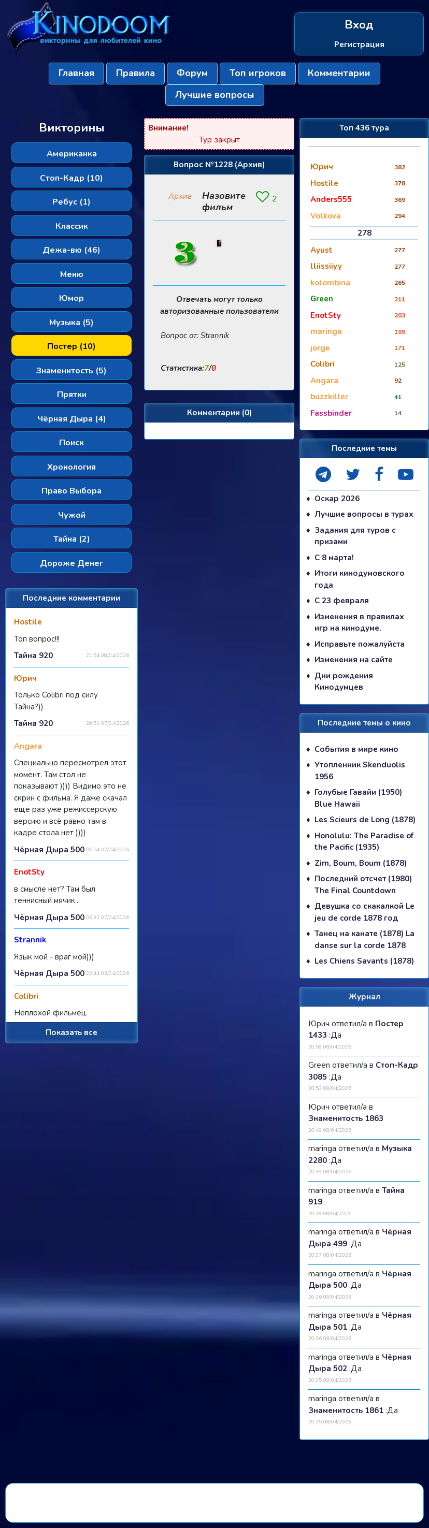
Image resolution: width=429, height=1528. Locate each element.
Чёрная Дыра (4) (71, 419)
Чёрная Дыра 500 (49, 850)
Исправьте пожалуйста (359, 644)
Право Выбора (71, 491)
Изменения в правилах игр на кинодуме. (359, 623)
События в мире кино (356, 749)
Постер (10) (71, 346)
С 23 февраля (341, 600)
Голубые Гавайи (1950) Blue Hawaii (358, 798)
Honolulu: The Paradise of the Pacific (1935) (363, 842)
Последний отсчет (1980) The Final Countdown (363, 885)
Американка (72, 153)
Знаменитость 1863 (345, 1118)
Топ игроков (258, 73)
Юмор (71, 298)
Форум (192, 73)
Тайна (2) (71, 539)
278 (364, 233)
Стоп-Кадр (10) (71, 178)
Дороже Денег (71, 563)
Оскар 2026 (337, 498)
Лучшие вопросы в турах (363, 514)
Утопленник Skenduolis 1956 (359, 771)
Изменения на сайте (353, 659)
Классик (71, 226)
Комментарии (339, 73)
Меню (71, 274)
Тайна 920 (33, 655)
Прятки (72, 394)
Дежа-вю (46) (71, 250)
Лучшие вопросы (214, 95)
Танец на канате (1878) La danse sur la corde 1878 (364, 939)
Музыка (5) (71, 322)
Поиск (71, 442)
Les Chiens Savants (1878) (364, 961)
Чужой (71, 515)
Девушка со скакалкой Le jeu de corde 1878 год (364, 912)
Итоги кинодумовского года (359, 579)
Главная (76, 73)
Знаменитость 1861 (345, 1410)
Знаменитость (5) (71, 370)
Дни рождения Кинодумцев (343, 682)
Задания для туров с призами (355, 536)
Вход (359, 25)
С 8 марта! (334, 557)
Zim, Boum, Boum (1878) (360, 863)
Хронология (71, 467)
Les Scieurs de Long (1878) (365, 819)
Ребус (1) (71, 202)
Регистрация (359, 44)
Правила (135, 73)
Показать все (71, 1032)
